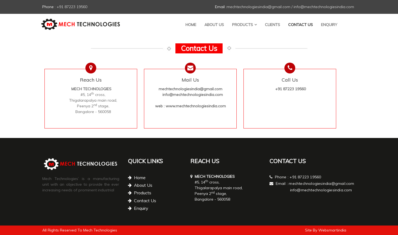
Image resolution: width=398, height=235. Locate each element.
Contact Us (300, 24)
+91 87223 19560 (305, 177)
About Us (214, 24)
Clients (272, 24)
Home (190, 24)
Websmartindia (332, 230)
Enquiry (329, 24)
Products (242, 24)
